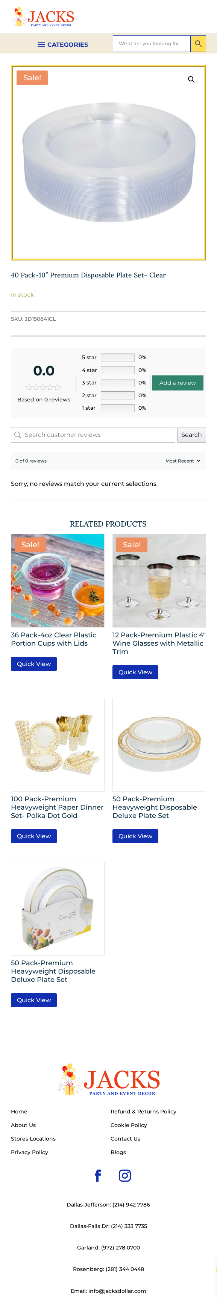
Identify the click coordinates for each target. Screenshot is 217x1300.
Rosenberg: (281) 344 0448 (108, 1269)
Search (191, 434)
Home (19, 1112)
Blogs (118, 1153)
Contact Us (125, 1139)
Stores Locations (33, 1139)
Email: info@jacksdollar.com (108, 1291)
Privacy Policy (29, 1153)
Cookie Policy (129, 1125)
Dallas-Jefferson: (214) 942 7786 (108, 1204)
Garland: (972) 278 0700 (108, 1247)
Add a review (177, 382)
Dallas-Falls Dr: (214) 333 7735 (108, 1226)
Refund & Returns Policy (143, 1112)
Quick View (34, 664)
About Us (23, 1125)
